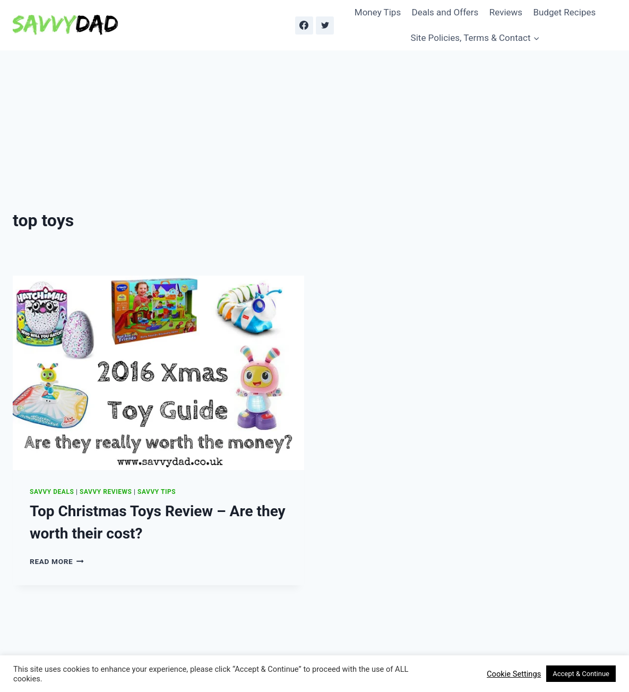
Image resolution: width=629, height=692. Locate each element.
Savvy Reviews (106, 491)
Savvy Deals (52, 491)
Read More (57, 561)
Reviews (505, 12)
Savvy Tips (156, 491)
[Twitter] (325, 25)
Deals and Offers (445, 12)
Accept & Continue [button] (581, 674)
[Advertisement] (314, 130)
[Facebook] (304, 25)
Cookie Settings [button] (514, 674)
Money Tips (378, 12)
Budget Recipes (564, 12)
